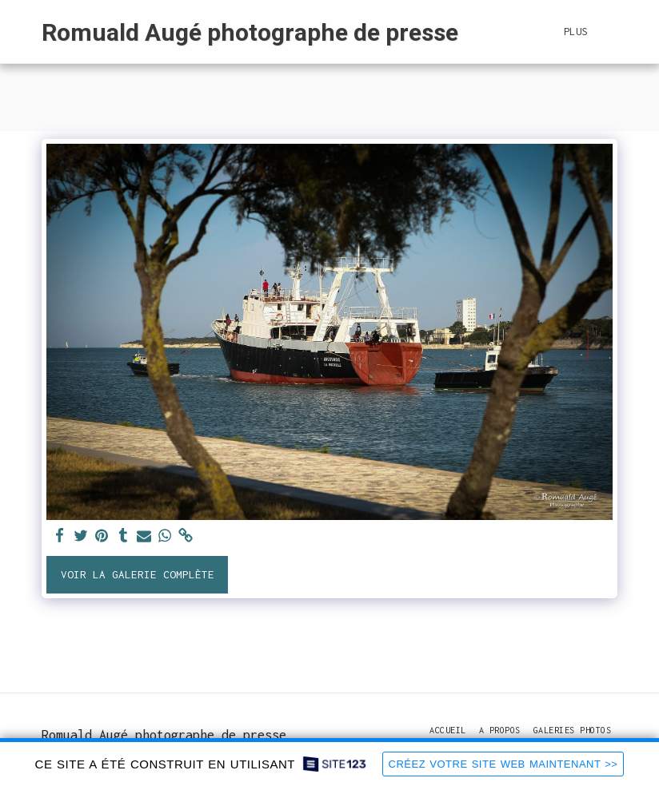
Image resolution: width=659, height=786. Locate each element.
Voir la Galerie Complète (137, 574)
